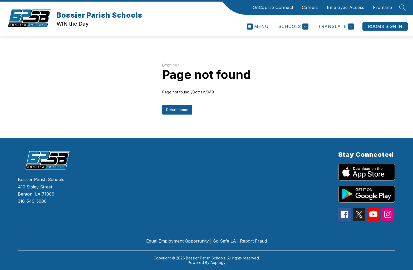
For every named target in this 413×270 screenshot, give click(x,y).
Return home (177, 109)
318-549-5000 (32, 201)
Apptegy (217, 262)
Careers (310, 7)
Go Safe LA (224, 241)
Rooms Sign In (385, 26)
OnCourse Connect (273, 7)
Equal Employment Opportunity (177, 241)
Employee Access (346, 7)
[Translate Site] (335, 26)
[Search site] (402, 7)
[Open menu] (258, 26)
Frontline (382, 7)
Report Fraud (253, 241)
